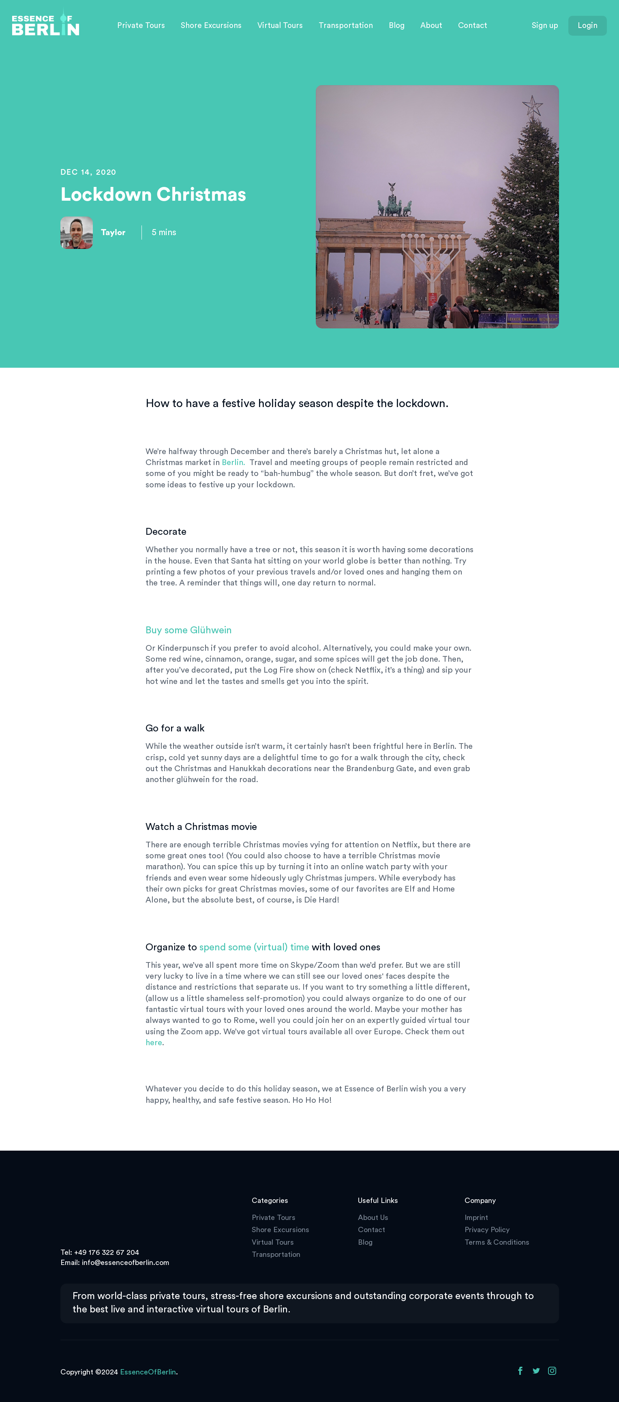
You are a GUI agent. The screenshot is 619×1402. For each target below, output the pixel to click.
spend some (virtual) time (254, 947)
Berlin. (233, 463)
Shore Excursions (211, 26)
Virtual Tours (280, 26)
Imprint (476, 1217)
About (431, 26)
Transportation (346, 26)
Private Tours (141, 26)
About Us (373, 1217)
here (154, 1043)
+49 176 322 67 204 (106, 1252)
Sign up (545, 26)
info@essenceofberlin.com (125, 1262)
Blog (397, 26)
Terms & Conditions (497, 1242)
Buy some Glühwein (189, 630)
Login (588, 26)
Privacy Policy (487, 1229)
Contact (472, 26)
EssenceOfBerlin (148, 1372)
